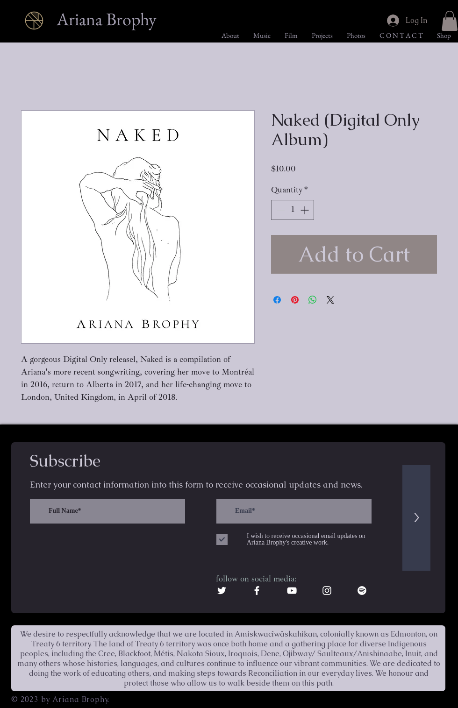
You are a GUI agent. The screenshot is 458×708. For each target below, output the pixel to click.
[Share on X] (330, 299)
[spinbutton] (292, 209)
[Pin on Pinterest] (295, 299)
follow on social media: (256, 578)
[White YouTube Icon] (292, 590)
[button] (449, 21)
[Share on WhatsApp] (312, 299)
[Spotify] (362, 590)
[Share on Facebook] (277, 299)
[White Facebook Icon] (257, 590)
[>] (416, 518)
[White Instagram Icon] (327, 590)
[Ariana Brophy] (108, 19)
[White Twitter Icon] (222, 590)
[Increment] (305, 209)
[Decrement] (279, 209)
